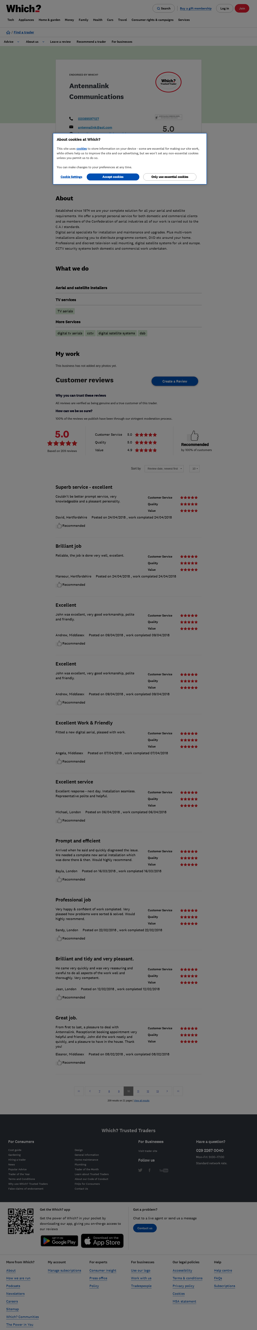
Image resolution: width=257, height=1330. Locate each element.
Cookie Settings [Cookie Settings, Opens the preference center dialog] (71, 177)
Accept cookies (112, 177)
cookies (81, 148)
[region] (130, 159)
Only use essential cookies (169, 177)
